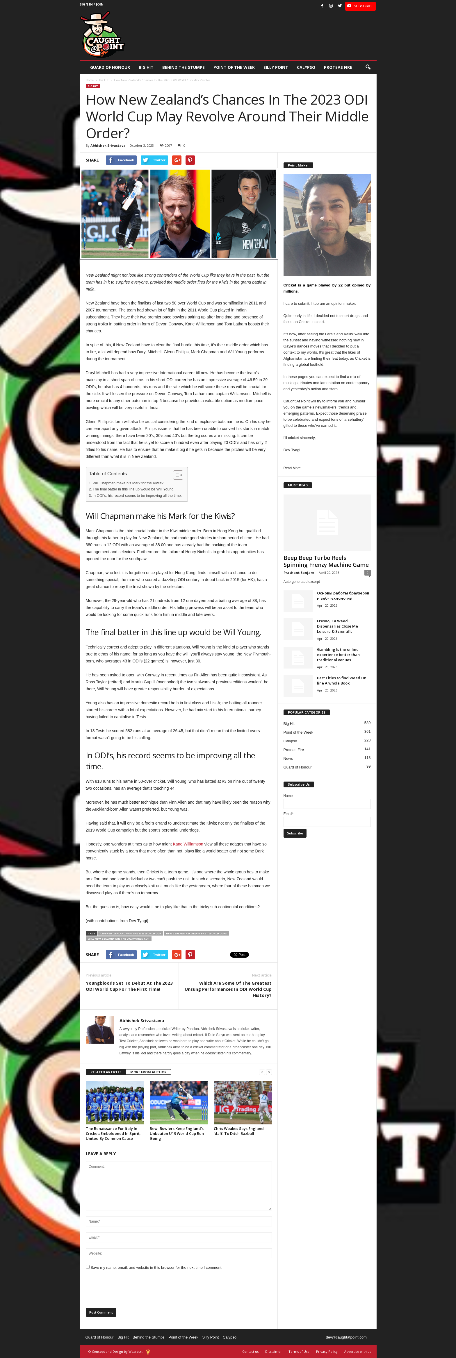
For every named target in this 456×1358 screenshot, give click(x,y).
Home (90, 80)
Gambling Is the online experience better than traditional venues (338, 654)
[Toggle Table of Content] (175, 475)
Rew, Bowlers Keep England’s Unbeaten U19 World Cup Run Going (177, 1133)
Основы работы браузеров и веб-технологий (343, 595)
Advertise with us (357, 1351)
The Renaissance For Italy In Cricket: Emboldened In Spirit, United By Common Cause (113, 1133)
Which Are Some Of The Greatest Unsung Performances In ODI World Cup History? (228, 989)
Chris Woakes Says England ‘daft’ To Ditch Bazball (239, 1131)
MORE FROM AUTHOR (148, 1072)
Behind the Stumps (149, 1337)
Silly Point (275, 67)
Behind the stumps (183, 67)
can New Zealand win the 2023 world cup (130, 933)
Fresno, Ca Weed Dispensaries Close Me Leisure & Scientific (337, 626)
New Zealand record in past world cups (196, 933)
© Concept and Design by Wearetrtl (115, 1351)
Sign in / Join (92, 4)
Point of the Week (234, 67)
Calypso (306, 67)
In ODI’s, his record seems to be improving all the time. (137, 496)
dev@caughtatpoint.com (346, 1337)
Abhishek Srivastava (108, 145)
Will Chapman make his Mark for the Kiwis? (128, 483)
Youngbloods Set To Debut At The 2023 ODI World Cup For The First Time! (129, 986)
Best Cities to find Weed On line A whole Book (341, 680)
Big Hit (146, 67)
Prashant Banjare (299, 572)
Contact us (250, 1351)
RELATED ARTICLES (106, 1072)
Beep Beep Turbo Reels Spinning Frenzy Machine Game (326, 561)
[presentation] (130, 1291)
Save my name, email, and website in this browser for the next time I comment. (156, 1267)
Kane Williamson (188, 844)
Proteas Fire (338, 67)
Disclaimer (273, 1351)
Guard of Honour (110, 67)
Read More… (294, 468)
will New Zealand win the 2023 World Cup (118, 938)
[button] (367, 67)
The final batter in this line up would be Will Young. (133, 489)
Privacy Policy (327, 1351)
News (288, 758)
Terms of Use (298, 1351)
